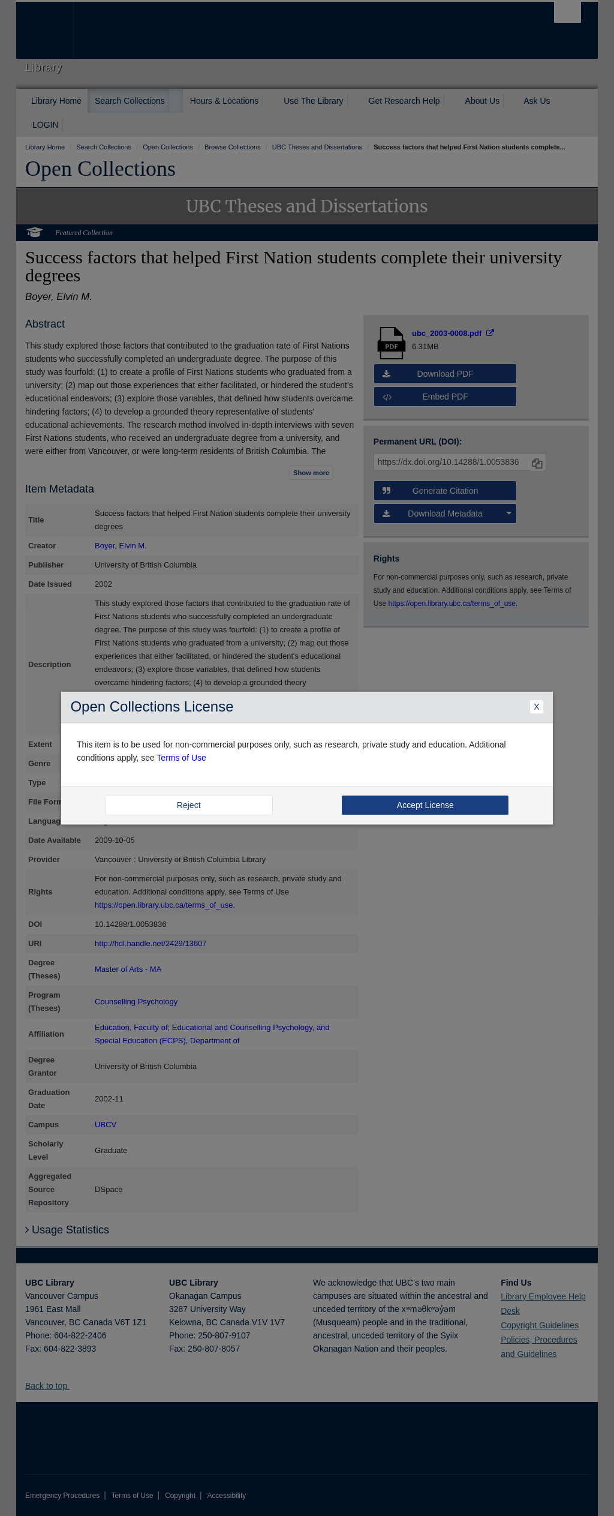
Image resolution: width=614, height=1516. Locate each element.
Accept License (425, 805)
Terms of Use (181, 758)
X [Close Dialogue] (536, 707)
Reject (189, 805)
